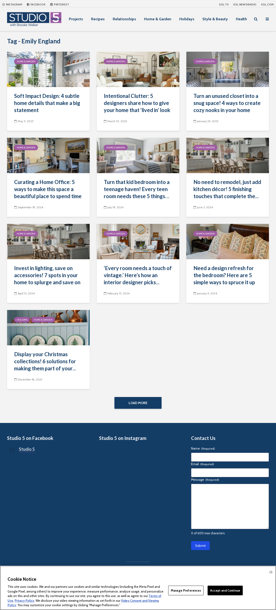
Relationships (124, 19)
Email (202, 464)
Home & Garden (157, 19)
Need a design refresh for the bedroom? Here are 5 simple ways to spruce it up (224, 275)
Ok (270, 571)
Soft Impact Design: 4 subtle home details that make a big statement (47, 103)
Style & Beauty (215, 19)
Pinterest (59, 4)
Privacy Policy (24, 600)
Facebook (36, 4)
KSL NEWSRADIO (244, 4)
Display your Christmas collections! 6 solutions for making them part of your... (45, 361)
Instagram (12, 4)
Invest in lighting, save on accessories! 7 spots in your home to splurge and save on (47, 275)
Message (205, 479)
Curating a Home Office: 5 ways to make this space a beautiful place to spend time (48, 189)
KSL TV (224, 4)
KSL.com (267, 4)
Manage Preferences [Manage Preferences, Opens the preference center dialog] (186, 590)
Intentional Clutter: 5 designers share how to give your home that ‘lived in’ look (137, 103)
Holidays (186, 19)
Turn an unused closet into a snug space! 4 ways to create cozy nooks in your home (227, 103)
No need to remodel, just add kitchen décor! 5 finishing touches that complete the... (227, 189)
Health (241, 19)
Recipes (98, 19)
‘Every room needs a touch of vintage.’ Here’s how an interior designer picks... (138, 275)
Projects (76, 19)
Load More (138, 403)
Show (56, 19)
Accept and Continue (225, 590)
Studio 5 (27, 449)
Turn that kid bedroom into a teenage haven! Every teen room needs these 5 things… (137, 189)
